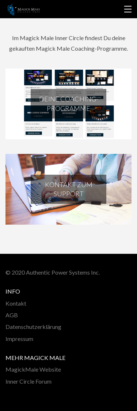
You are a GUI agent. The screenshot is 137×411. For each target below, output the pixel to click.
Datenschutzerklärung (33, 326)
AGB (11, 314)
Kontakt (15, 303)
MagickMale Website (33, 369)
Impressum (19, 338)
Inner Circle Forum (28, 381)
